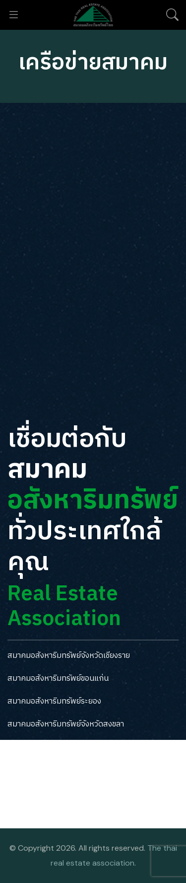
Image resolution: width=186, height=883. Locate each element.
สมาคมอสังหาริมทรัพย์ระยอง (54, 701)
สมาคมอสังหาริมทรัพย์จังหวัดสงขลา (65, 724)
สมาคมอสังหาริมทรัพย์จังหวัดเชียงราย (68, 655)
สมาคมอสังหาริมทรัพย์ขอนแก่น (58, 678)
